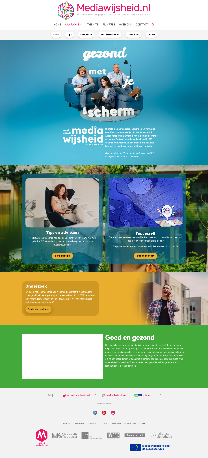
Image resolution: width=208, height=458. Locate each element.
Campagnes (73, 24)
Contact (142, 24)
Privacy (104, 423)
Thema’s (92, 24)
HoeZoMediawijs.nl (115, 395)
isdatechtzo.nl (151, 395)
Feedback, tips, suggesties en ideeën (129, 423)
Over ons (125, 24)
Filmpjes (108, 24)
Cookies (92, 423)
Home (57, 24)
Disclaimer (79, 423)
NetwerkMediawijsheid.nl (80, 395)
